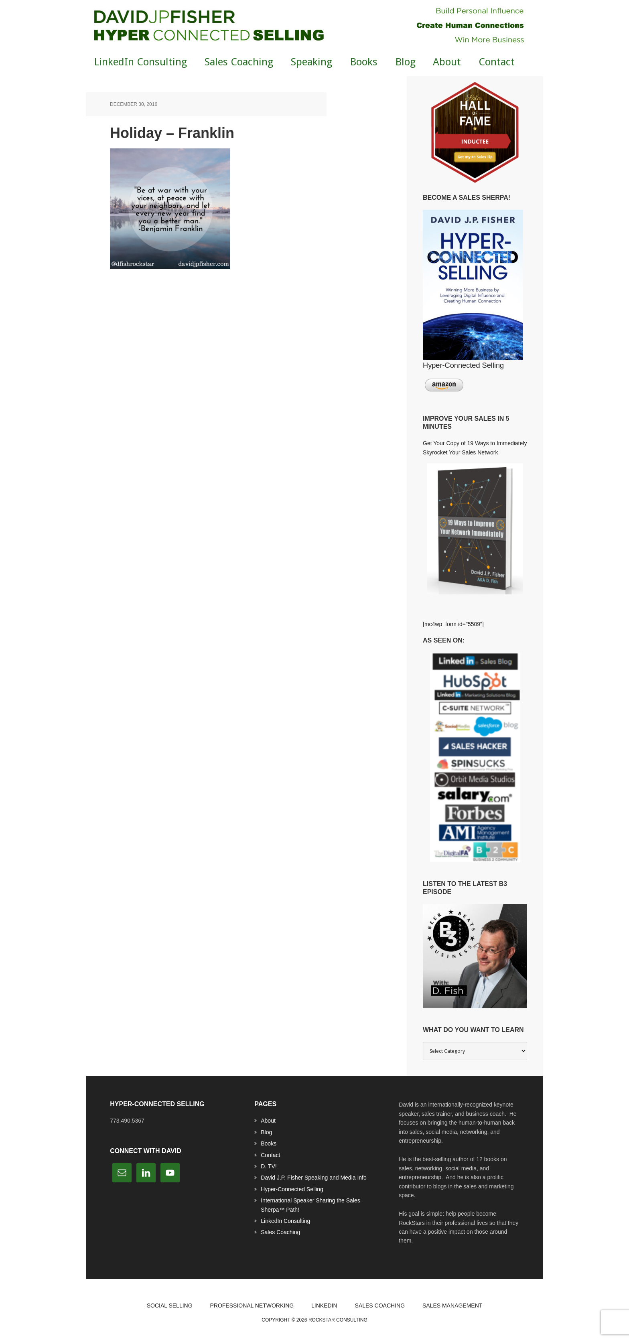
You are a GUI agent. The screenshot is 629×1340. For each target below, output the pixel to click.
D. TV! (268, 1166)
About (268, 1120)
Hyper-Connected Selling (292, 1189)
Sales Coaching (280, 1232)
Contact (270, 1155)
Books (268, 1143)
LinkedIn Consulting (285, 1221)
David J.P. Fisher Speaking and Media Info (314, 1177)
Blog (266, 1132)
